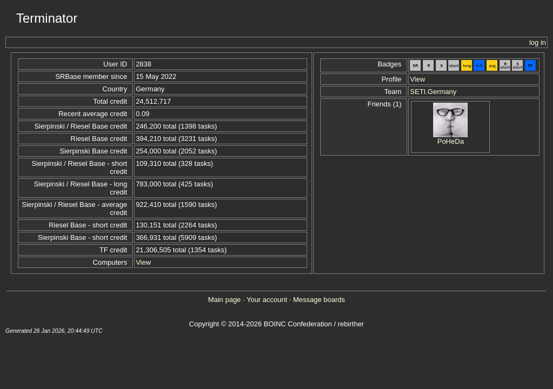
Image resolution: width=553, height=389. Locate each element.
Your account (266, 300)
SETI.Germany (433, 92)
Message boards (319, 300)
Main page (224, 300)
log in (537, 42)
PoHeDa (450, 141)
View (143, 262)
